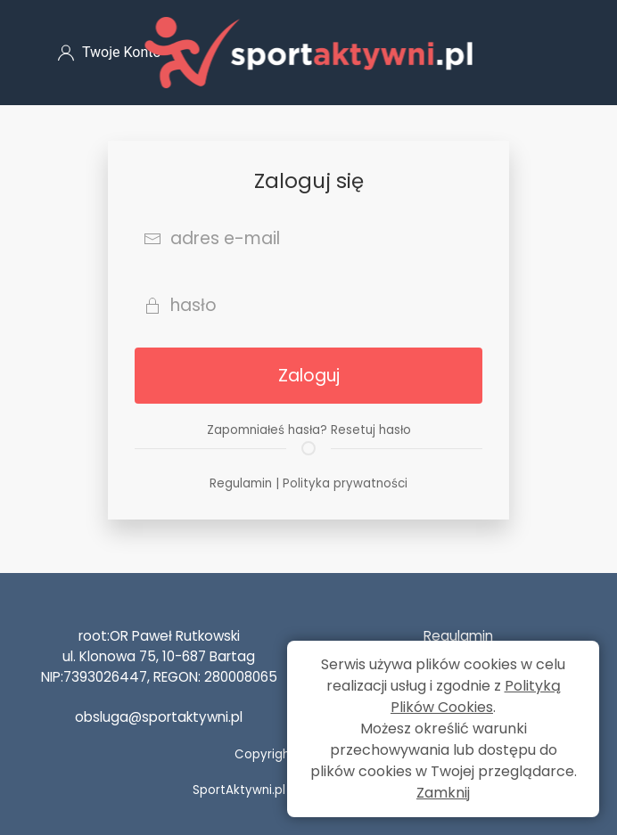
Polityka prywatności (345, 483)
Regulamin (241, 483)
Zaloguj (309, 376)
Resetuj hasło (371, 430)
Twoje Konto (109, 52)
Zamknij (443, 792)
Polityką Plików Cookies (476, 696)
